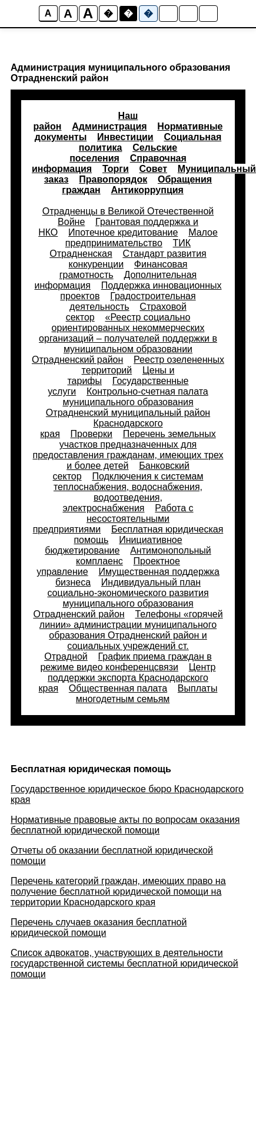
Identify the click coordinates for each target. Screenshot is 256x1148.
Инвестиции (125, 137)
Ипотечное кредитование (123, 232)
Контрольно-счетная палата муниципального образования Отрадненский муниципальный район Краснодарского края (125, 412)
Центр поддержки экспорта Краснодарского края (127, 677)
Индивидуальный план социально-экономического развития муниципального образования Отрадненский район (120, 598)
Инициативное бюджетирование (113, 545)
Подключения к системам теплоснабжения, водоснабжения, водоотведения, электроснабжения (128, 492)
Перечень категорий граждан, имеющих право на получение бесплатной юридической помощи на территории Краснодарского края (118, 891)
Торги (115, 169)
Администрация (109, 126)
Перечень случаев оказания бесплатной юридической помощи (99, 927)
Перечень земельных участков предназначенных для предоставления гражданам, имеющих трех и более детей (128, 450)
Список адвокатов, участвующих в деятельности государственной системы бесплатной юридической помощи (124, 963)
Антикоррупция (147, 190)
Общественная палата (118, 688)
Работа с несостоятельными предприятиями (113, 518)
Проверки (91, 434)
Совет (153, 169)
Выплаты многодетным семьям (147, 693)
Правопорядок (113, 179)
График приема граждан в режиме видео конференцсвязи (125, 661)
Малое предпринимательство (141, 237)
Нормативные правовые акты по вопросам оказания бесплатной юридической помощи (125, 825)
